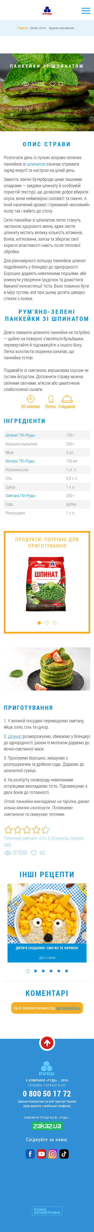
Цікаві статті (38, 28)
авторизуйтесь (68, 1007)
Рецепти (23, 28)
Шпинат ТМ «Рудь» (20, 435)
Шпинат (15, 736)
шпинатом (36, 164)
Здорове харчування (61, 28)
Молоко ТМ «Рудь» (20, 460)
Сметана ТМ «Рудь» (21, 495)
